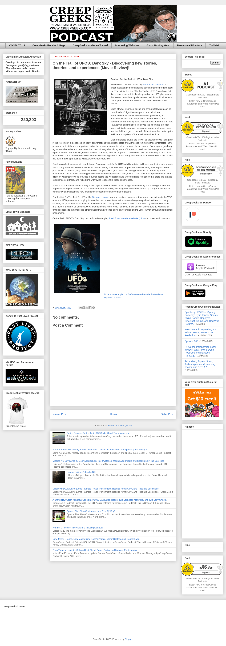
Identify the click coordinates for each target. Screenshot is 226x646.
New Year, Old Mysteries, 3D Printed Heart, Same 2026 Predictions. (200, 332)
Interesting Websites (127, 45)
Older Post (167, 414)
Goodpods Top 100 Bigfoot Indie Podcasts (202, 138)
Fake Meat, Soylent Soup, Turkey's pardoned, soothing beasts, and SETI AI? (200, 364)
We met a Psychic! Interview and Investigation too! (78, 527)
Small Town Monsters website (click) (126, 218)
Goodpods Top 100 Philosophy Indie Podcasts (202, 181)
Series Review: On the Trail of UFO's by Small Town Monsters (98, 433)
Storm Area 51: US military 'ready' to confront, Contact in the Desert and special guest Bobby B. (101, 449)
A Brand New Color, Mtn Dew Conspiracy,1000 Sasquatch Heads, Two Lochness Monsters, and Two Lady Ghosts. (110, 500)
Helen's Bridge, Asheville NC (81, 472)
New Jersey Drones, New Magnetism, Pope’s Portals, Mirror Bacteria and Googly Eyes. (96, 539)
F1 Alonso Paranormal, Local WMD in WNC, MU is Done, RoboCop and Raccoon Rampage (200, 351)
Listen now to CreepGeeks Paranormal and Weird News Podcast (202, 104)
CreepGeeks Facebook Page (49, 45)
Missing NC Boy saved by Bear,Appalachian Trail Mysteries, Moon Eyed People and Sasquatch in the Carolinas (108, 461)
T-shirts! (214, 45)
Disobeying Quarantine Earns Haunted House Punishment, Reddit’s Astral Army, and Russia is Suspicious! (106, 488)
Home (113, 414)
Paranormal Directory (189, 45)
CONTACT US (17, 45)
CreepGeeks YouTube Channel (90, 45)
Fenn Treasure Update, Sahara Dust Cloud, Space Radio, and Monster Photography (95, 550)
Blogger (129, 639)
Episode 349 (191, 341)
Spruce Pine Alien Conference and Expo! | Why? (91, 511)
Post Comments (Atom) (120, 425)
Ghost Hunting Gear (158, 45)
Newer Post (60, 414)
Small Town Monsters (153, 84)
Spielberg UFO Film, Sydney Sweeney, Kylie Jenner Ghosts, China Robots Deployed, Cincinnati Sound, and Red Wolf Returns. (202, 318)
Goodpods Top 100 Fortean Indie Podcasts (202, 96)
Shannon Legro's (100, 197)
